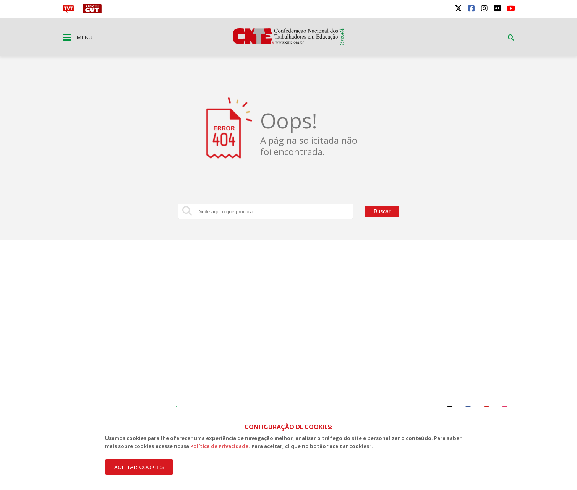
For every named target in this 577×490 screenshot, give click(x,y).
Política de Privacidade (219, 446)
